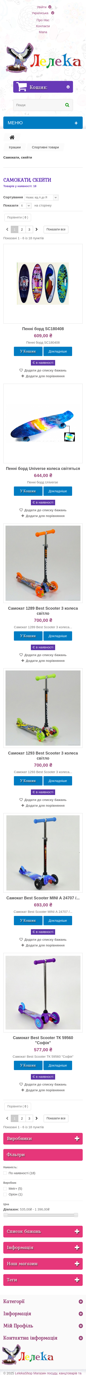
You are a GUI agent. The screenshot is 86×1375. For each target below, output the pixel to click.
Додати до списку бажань (44, 370)
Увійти (42, 7)
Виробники (19, 1138)
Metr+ (15, 1188)
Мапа (43, 32)
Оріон (15, 1194)
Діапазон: (11, 1209)
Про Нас (43, 20)
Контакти (43, 26)
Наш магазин (22, 1263)
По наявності (22, 1173)
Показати (10, 205)
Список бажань (24, 1231)
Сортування (13, 197)
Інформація (20, 1247)
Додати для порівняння (45, 376)
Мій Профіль (18, 1326)
